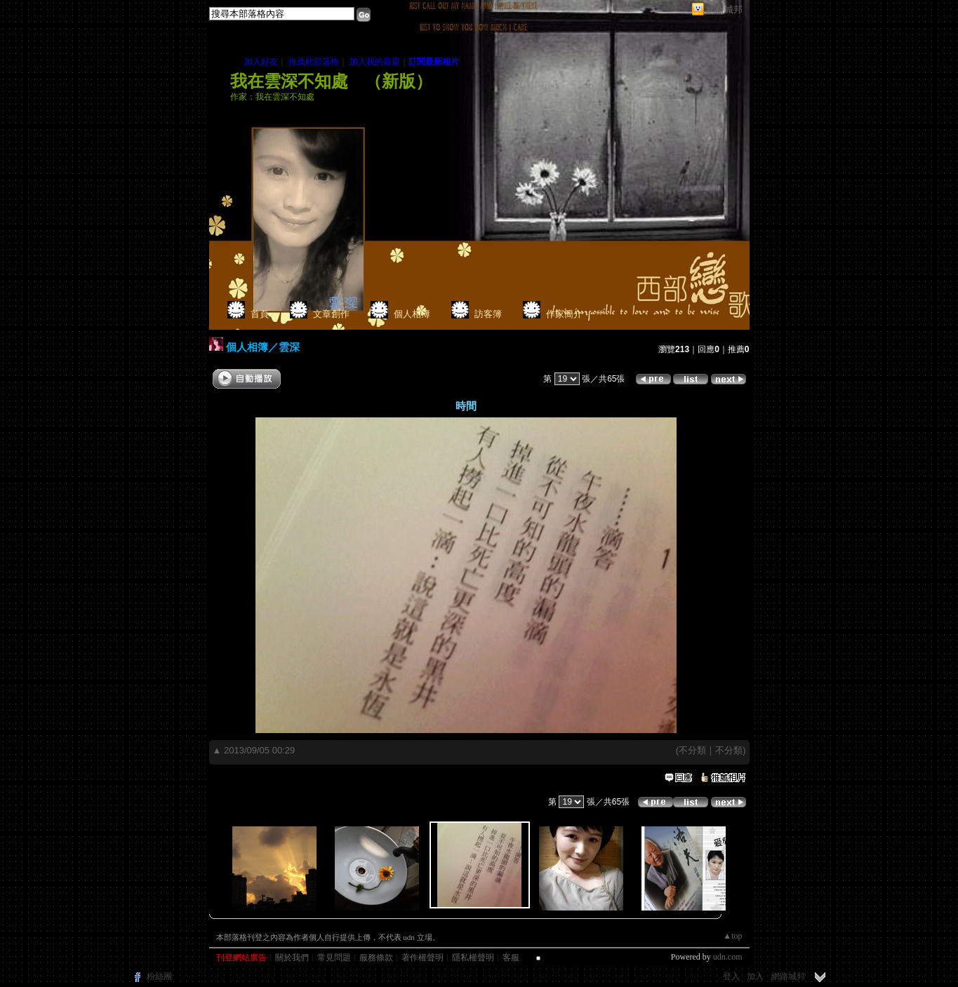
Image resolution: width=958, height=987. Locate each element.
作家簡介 (564, 314)
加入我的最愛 (375, 62)
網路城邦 (724, 9)
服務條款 (376, 957)
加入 (755, 976)
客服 (511, 957)
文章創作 (331, 314)
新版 (398, 81)
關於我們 (292, 957)
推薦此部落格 (313, 62)
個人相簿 (412, 314)
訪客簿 (488, 314)
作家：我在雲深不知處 (272, 97)
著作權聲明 (422, 957)
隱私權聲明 (473, 957)
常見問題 (334, 957)
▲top (732, 936)
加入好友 (261, 62)
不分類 (692, 750)
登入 (731, 976)
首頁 (260, 314)
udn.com (728, 957)
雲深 (289, 347)
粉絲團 (159, 976)
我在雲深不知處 (289, 81)
